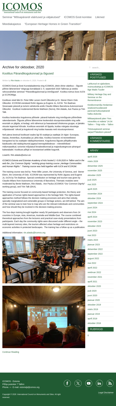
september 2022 (95, 254)
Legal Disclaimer (106, 392)
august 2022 (93, 258)
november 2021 (95, 277)
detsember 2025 (95, 166)
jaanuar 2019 (94, 314)
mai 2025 (92, 184)
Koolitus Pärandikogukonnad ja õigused (28, 73)
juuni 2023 (92, 230)
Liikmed (99, 17)
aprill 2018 (92, 318)
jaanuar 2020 (94, 300)
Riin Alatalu (15, 81)
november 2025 (95, 170)
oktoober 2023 (94, 226)
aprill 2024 (92, 217)
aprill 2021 (92, 281)
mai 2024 (92, 212)
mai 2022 (92, 263)
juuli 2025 (92, 180)
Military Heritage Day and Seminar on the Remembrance (99, 97)
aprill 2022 (92, 267)
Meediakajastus (11, 24)
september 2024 (95, 203)
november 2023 (95, 221)
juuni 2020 (92, 295)
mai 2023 (92, 235)
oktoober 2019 (94, 304)
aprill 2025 (92, 189)
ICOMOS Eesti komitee (78, 17)
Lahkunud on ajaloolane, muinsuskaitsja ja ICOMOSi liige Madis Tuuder (100, 87)
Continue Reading (10, 352)
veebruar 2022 (94, 272)
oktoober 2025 (94, 175)
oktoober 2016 (94, 323)
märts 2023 (93, 240)
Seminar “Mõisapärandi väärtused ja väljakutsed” (31, 17)
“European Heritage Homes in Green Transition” (53, 24)
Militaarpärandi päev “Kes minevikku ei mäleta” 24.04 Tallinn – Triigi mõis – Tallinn (100, 121)
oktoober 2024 (94, 198)
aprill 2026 (92, 156)
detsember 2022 (95, 249)
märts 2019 (93, 309)
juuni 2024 (92, 207)
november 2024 (95, 193)
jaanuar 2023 (94, 244)
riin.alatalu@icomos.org (34, 232)
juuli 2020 (92, 291)
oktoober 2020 (94, 286)
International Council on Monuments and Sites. (36, 394)
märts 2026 (93, 161)
